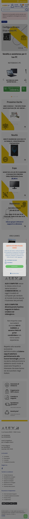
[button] (14, 259)
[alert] (14, 259)
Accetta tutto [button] (14, 266)
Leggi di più (20, 257)
